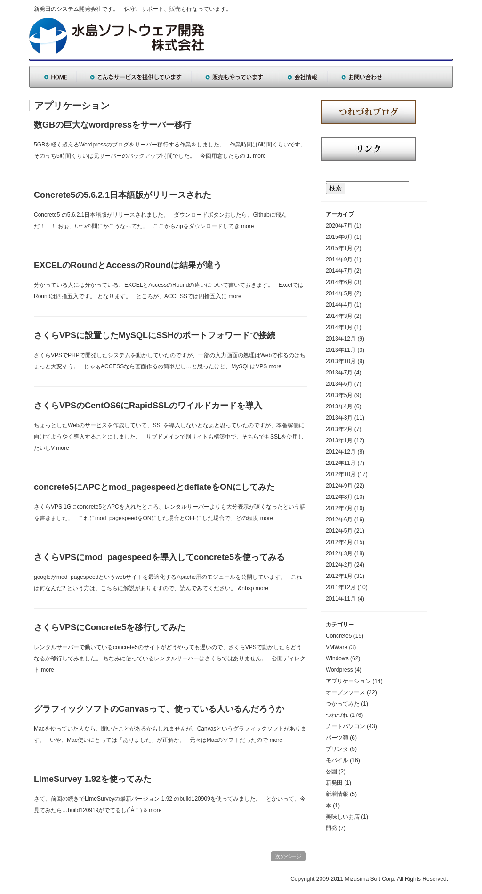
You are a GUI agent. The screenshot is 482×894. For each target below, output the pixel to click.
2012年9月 (339, 485)
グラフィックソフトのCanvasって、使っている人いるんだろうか (159, 709)
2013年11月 (341, 350)
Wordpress (339, 669)
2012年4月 (339, 542)
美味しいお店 (343, 816)
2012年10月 (341, 474)
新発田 (334, 783)
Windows (337, 658)
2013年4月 (339, 406)
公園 (331, 771)
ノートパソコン (345, 726)
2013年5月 (339, 395)
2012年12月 (341, 451)
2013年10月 (341, 361)
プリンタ (337, 749)
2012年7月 (339, 508)
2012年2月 (339, 564)
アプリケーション (348, 681)
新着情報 (337, 794)
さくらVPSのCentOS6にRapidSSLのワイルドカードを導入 (148, 405)
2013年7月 (339, 372)
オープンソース (345, 692)
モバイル (337, 760)
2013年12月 (341, 338)
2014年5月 (339, 293)
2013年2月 (339, 429)
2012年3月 (339, 553)
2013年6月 (339, 384)
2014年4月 (339, 304)
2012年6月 (339, 519)
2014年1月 (339, 327)
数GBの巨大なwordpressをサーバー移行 (112, 125)
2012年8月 (339, 497)
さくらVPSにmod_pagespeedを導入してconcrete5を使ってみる (159, 557)
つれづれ (337, 715)
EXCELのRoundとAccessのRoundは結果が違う (128, 265)
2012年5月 (339, 531)
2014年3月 (339, 316)
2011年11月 (341, 598)
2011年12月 (341, 587)
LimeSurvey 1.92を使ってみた (93, 779)
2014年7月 (339, 271)
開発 (331, 828)
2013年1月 (339, 440)
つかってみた (343, 703)
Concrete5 (339, 636)
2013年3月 (339, 417)
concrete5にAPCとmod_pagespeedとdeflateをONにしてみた (154, 487)
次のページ (288, 856)
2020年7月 (339, 225)
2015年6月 (339, 237)
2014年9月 (339, 259)
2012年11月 (341, 463)
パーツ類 (337, 737)
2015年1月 (339, 248)
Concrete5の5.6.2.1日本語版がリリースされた (122, 195)
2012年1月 (339, 576)
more (259, 156)
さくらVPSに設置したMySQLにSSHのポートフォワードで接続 (154, 335)
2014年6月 (339, 282)
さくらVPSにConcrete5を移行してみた (109, 627)
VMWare (336, 647)
